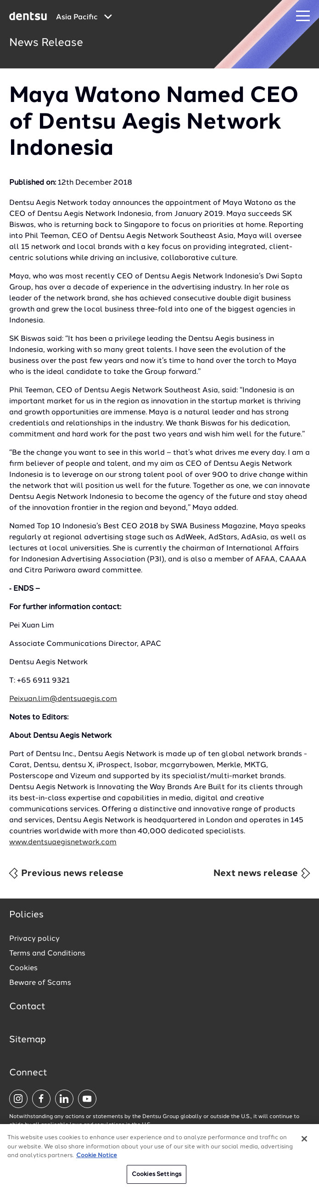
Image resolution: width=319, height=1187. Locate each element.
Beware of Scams (40, 983)
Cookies (23, 968)
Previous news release (65, 873)
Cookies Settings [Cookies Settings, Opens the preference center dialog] (156, 1177)
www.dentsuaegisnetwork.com (63, 842)
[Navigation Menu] (303, 16)
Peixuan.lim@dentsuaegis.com (63, 699)
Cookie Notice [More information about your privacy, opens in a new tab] (96, 1158)
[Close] (304, 1141)
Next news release (262, 873)
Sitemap (27, 1040)
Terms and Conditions (47, 953)
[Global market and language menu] (84, 17)
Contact (27, 1007)
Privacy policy (34, 939)
